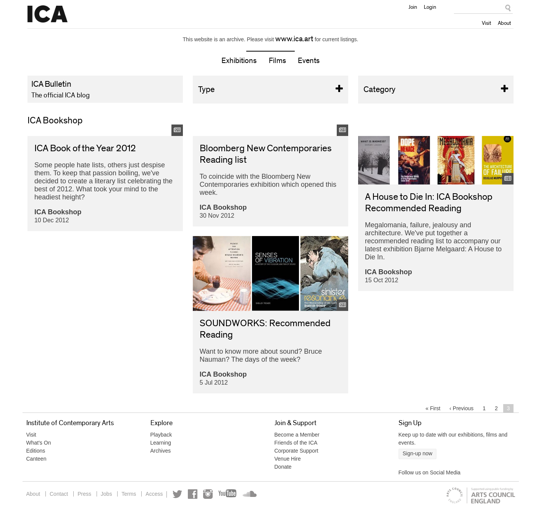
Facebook (192, 494)
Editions (35, 451)
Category (436, 89)
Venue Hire (288, 459)
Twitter (177, 494)
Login (430, 7)
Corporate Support (296, 451)
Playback (161, 435)
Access (154, 494)
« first (433, 408)
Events (309, 61)
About (504, 23)
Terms (128, 494)
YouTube (227, 494)
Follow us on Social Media (430, 472)
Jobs (106, 494)
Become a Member (297, 435)
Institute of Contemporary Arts (47, 14)
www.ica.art (294, 39)
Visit (486, 23)
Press (84, 494)
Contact (59, 494)
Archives (160, 451)
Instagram (208, 494)
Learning (160, 443)
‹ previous (461, 408)
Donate (283, 467)
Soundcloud (249, 494)
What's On (38, 443)
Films (277, 61)
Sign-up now (418, 453)
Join (413, 7)
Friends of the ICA (296, 443)
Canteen (36, 459)
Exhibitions (239, 61)
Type (270, 89)
